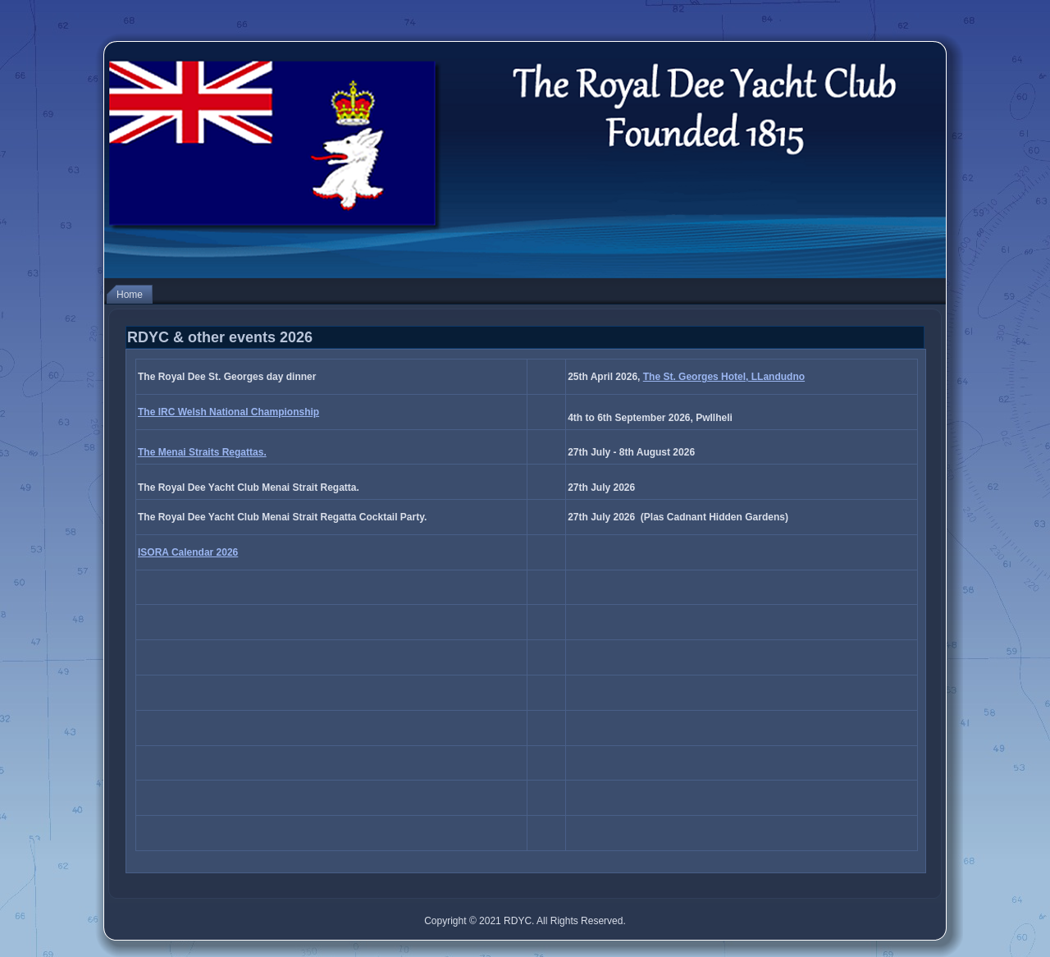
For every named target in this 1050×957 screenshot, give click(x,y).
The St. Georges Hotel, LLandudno (724, 376)
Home (129, 294)
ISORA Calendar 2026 (188, 552)
